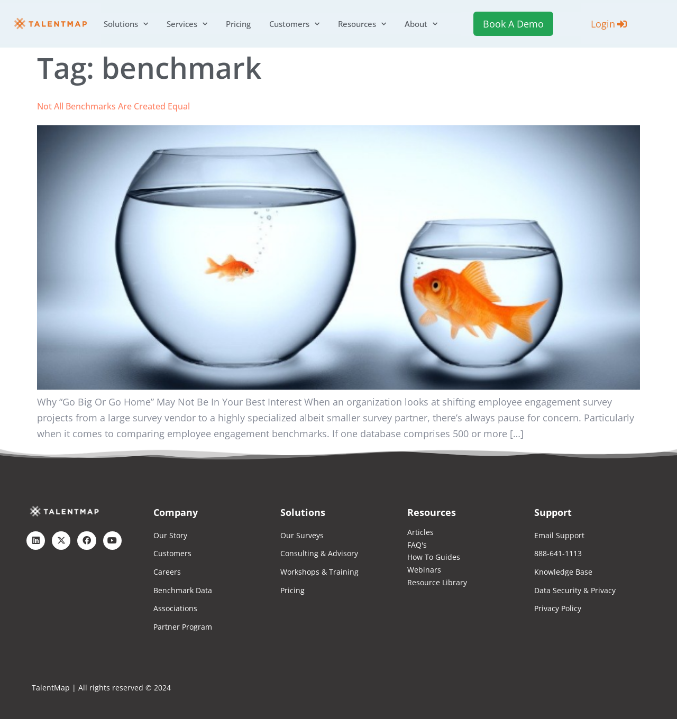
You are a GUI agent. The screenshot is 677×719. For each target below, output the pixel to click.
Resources (362, 24)
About (421, 24)
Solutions (126, 24)
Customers (294, 24)
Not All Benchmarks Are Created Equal (113, 106)
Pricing (238, 24)
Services (187, 24)
